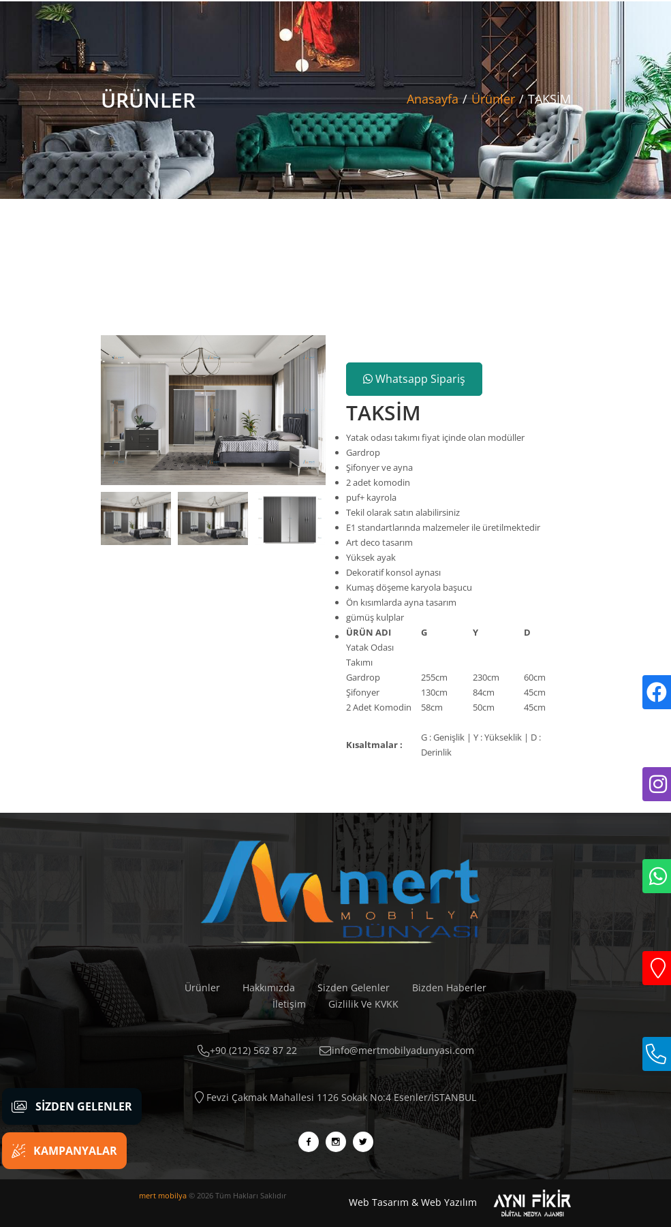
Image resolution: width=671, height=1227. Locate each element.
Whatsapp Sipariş (414, 378)
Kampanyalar (64, 1150)
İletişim (289, 1003)
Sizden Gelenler (353, 987)
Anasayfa (432, 99)
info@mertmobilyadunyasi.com (396, 1050)
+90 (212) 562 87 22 (247, 1050)
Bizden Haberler (449, 987)
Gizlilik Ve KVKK (363, 1003)
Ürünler (493, 99)
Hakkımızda (269, 987)
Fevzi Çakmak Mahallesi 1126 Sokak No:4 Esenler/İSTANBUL (335, 1097)
